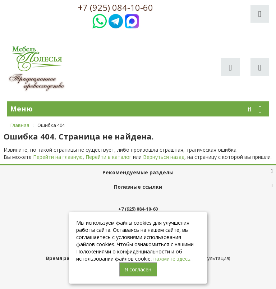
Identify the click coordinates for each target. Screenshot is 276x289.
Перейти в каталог (109, 156)
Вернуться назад (163, 156)
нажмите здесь (171, 258)
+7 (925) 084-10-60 (115, 7)
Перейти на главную (58, 156)
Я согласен (138, 269)
